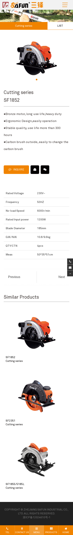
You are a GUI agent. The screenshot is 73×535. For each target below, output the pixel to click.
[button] (36, 79)
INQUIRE (16, 169)
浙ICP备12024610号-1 (36, 517)
